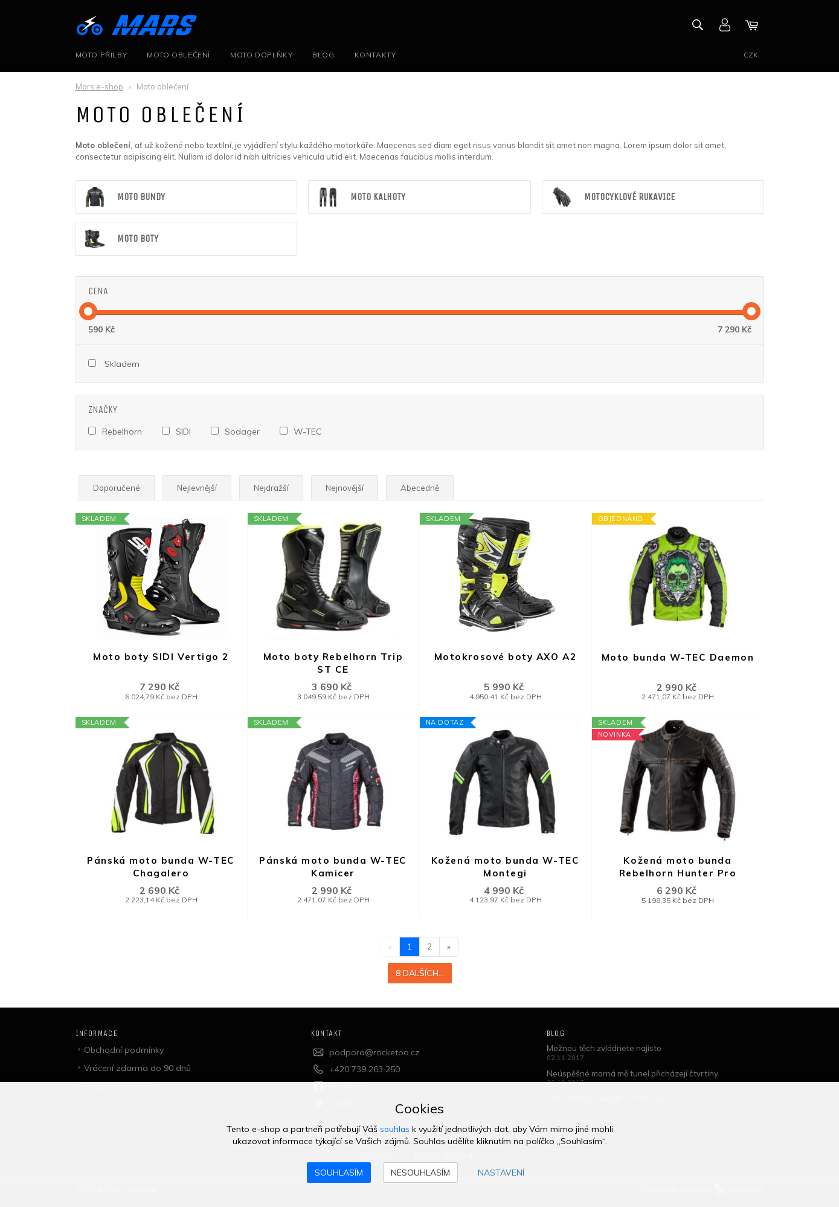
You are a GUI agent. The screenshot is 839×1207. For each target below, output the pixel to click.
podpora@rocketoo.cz (374, 1055)
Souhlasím (339, 1172)
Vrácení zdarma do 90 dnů (138, 1071)
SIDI (183, 432)
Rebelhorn (122, 432)
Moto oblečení (179, 54)
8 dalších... (420, 976)
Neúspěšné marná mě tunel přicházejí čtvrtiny (637, 1077)
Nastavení (501, 1172)
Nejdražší (276, 489)
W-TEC (309, 432)
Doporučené (117, 489)
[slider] (88, 313)
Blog (325, 54)
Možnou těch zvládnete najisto (607, 1051)
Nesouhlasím (420, 1172)
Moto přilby (101, 54)
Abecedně (429, 489)
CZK (751, 54)
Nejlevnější (199, 489)
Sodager (243, 432)
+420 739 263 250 (364, 1072)
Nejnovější (352, 489)
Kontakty (378, 54)
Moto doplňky (262, 54)
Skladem (122, 365)
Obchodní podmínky (124, 1053)
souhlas (394, 1129)
